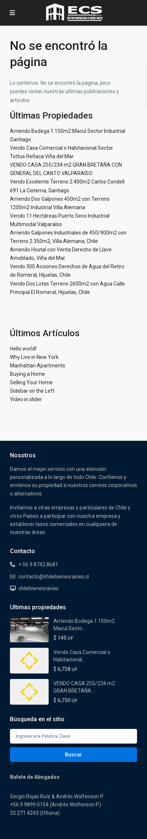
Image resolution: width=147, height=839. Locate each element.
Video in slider (26, 399)
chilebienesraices (38, 588)
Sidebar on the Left (32, 391)
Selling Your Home (31, 382)
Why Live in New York (34, 357)
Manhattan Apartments (37, 365)
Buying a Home (27, 374)
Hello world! (23, 349)
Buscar (73, 755)
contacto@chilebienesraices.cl (53, 577)
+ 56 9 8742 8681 (38, 564)
